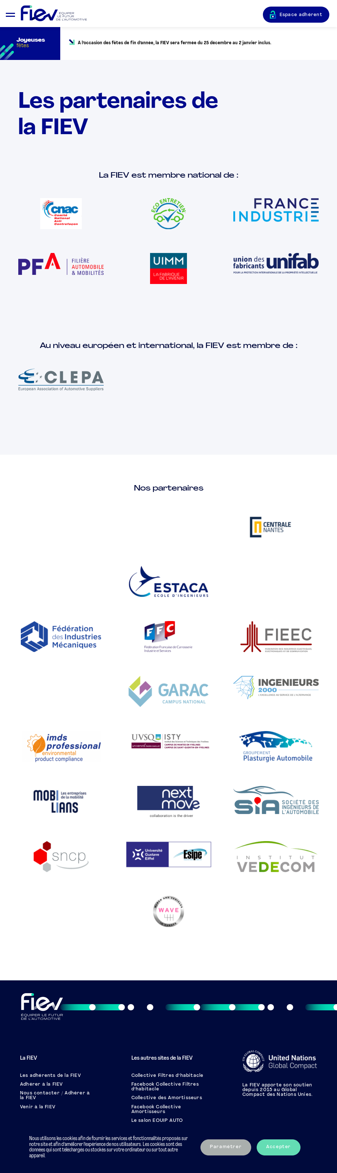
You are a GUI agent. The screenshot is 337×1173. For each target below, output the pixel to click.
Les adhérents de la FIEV (50, 1076)
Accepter (278, 1147)
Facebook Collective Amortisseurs (156, 1109)
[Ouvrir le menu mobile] (10, 13)
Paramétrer (226, 1147)
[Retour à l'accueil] (142, 13)
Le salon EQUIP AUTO (157, 1121)
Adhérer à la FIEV (41, 1084)
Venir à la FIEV (37, 1107)
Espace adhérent (301, 15)
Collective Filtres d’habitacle (167, 1076)
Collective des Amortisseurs (166, 1098)
